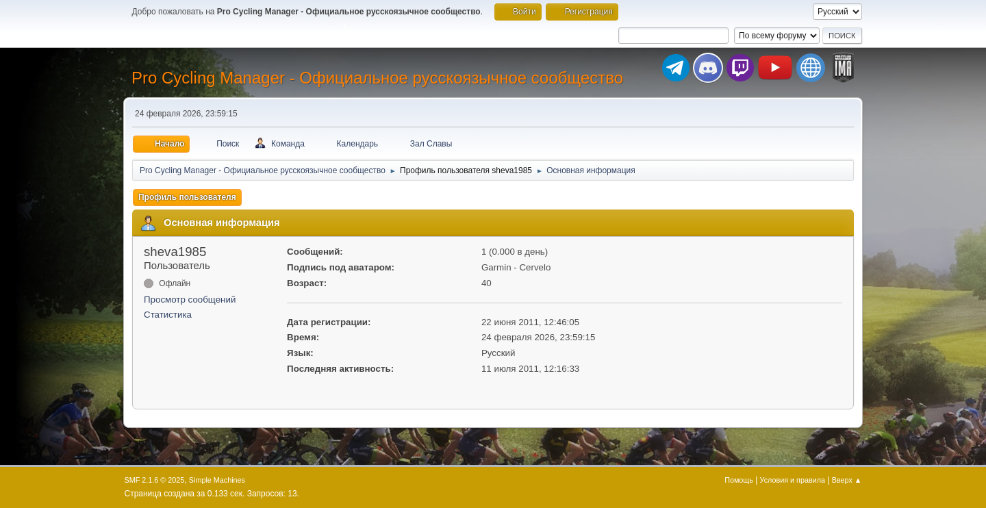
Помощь (738, 480)
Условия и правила (792, 480)
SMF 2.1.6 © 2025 (155, 480)
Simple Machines (217, 480)
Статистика (168, 314)
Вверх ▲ (847, 480)
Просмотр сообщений (190, 299)
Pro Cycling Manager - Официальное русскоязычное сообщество (377, 77)
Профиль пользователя (187, 197)
